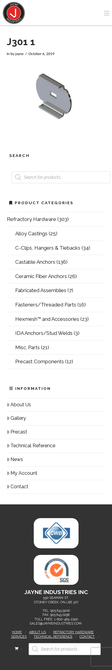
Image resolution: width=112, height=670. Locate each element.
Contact (18, 486)
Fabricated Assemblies (40, 290)
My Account (22, 473)
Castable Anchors (35, 262)
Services (19, 637)
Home (17, 632)
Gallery (16, 418)
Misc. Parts (27, 347)
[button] (106, 13)
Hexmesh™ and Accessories (47, 319)
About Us (19, 405)
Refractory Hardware (31, 219)
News (15, 459)
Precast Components (39, 361)
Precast (17, 432)
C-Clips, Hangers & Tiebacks (47, 248)
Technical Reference (31, 445)
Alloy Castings (31, 233)
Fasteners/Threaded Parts (45, 305)
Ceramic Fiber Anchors (41, 276)
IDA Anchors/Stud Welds (44, 333)
